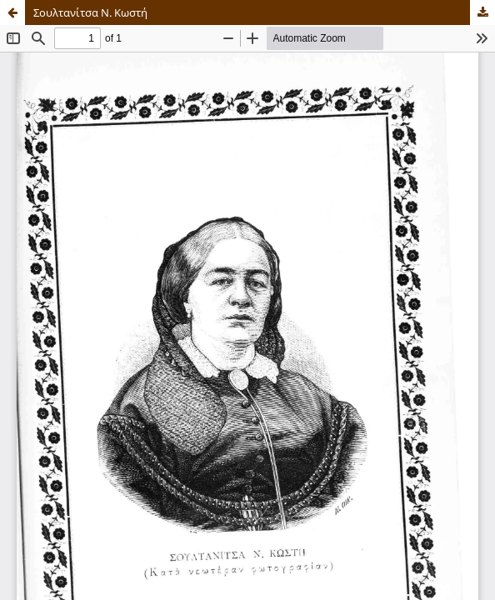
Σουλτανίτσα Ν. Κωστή (90, 12)
